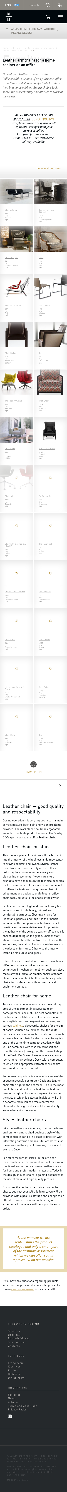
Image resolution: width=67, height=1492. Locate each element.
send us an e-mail (22, 1289)
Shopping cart (17, 1342)
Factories (14, 1394)
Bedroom (14, 1373)
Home (5, 48)
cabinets (18, 1025)
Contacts (14, 1345)
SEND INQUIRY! (43, 119)
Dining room (16, 1377)
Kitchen (13, 1370)
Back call (14, 1334)
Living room (16, 1362)
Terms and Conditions (22, 1405)
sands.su (22, 1479)
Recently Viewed (19, 1338)
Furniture (18, 48)
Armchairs (49, 48)
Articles (13, 1402)
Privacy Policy (17, 1409)
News (11, 1398)
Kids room (15, 1366)
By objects (33, 48)
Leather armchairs (12, 50)
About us (14, 1330)
